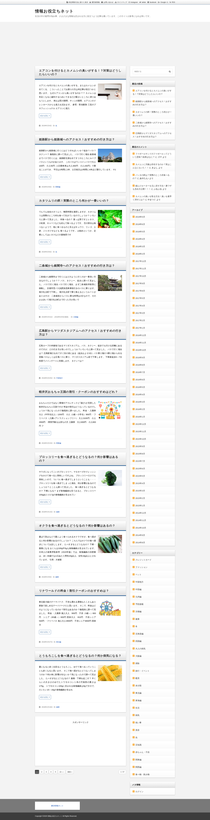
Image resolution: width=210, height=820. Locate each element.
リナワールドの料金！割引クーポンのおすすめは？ (74, 590)
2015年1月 (140, 505)
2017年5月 (140, 298)
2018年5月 (140, 231)
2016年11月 (140, 342)
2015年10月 (140, 439)
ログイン (139, 791)
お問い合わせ (108, 2)
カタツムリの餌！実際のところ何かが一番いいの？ (74, 200)
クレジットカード (143, 560)
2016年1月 (140, 417)
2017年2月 (140, 320)
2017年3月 (140, 313)
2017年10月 (140, 276)
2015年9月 (140, 446)
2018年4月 (140, 239)
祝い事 (138, 722)
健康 (57, 512)
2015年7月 (140, 461)
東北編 (58, 642)
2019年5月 (140, 217)
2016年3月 (140, 402)
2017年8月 (140, 291)
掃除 (137, 663)
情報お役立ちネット (54, 11)
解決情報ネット (57, 806)
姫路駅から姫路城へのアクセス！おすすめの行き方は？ (77, 139)
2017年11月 (140, 268)
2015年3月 (140, 491)
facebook (153, 2)
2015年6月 (140, 468)
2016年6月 (140, 379)
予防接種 (139, 604)
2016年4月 (140, 394)
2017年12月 (140, 261)
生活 (137, 708)
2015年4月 (140, 483)
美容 (137, 730)
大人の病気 (140, 648)
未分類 (138, 685)
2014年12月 (140, 513)
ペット (138, 574)
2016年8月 (140, 365)
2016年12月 (140, 335)
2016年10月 (140, 350)
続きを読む (44, 116)
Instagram (134, 2)
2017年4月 (140, 306)
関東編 (58, 443)
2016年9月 (140, 357)
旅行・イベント (142, 671)
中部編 (138, 589)
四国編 (138, 641)
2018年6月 (140, 224)
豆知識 (138, 745)
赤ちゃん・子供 (142, 752)
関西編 (57, 187)
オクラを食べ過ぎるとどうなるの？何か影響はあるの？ (77, 525)
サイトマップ (122, 2)
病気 (137, 715)
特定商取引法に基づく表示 (78, 2)
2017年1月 (140, 328)
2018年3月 (140, 246)
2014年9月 (140, 535)
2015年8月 (140, 454)
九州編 (138, 597)
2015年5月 (140, 476)
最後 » (70, 772)
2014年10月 (140, 528)
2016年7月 (140, 372)
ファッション (141, 567)
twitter (144, 2)
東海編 (138, 700)
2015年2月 (140, 498)
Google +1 (164, 2)
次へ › (62, 772)
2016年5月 (140, 387)
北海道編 (139, 634)
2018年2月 (140, 254)
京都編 (75, 317)
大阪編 (138, 656)
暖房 (137, 678)
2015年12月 (140, 424)
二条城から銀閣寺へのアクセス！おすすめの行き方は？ (77, 265)
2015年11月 (140, 431)
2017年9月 (140, 283)
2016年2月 (140, 409)
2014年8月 (140, 542)
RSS (173, 2)
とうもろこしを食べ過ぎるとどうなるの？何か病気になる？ (80, 655)
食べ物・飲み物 (142, 774)
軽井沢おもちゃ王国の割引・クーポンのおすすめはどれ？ (78, 391)
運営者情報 (96, 2)
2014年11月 (140, 520)
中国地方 (59, 378)
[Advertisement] (105, 42)
